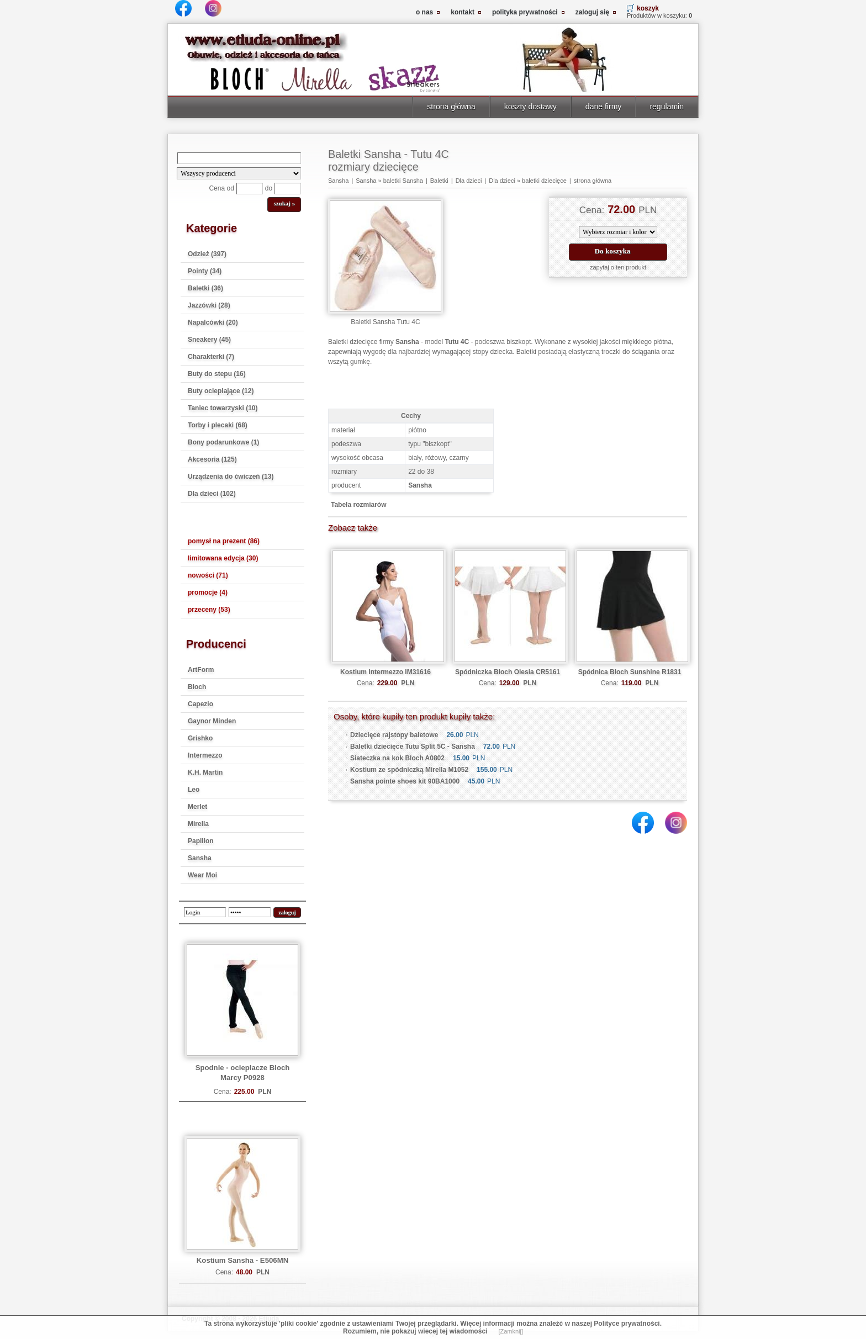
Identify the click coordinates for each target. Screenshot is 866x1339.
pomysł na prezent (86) (224, 541)
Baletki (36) (205, 288)
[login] (205, 912)
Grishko (200, 738)
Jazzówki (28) (209, 305)
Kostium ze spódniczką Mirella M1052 (409, 770)
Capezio (200, 704)
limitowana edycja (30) (223, 558)
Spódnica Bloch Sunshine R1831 (630, 672)
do (268, 188)
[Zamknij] (510, 1331)
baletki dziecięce (544, 180)
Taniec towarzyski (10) (223, 408)
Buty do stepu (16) (217, 374)
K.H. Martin (205, 772)
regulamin (667, 106)
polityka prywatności (525, 12)
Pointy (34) (204, 271)
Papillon (201, 841)
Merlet (197, 807)
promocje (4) (208, 592)
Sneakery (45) (209, 339)
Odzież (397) (207, 254)
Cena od (221, 188)
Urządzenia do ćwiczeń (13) (230, 476)
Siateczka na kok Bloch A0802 (397, 758)
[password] (250, 912)
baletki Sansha (403, 180)
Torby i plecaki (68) (217, 425)
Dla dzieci (469, 180)
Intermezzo (205, 755)
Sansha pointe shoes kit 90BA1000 (405, 781)
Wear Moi (202, 875)
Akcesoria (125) (212, 459)
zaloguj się (592, 12)
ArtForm (201, 670)
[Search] (239, 158)
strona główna (451, 106)
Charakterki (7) (211, 357)
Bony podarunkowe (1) (223, 442)
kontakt (462, 12)
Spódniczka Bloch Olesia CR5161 (507, 672)
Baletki (439, 180)
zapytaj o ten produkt (618, 267)
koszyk (648, 8)
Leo (193, 789)
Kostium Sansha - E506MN (242, 1260)
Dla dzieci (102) (212, 494)
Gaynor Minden (212, 721)
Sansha (200, 858)
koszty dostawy (530, 106)
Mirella (198, 824)
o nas (424, 12)
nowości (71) (208, 575)
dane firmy (603, 106)
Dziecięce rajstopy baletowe (394, 735)
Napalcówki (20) (213, 322)
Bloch (197, 687)
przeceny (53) (209, 609)
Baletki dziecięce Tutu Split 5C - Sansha (412, 746)
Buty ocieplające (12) (221, 391)
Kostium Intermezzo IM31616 (385, 672)
